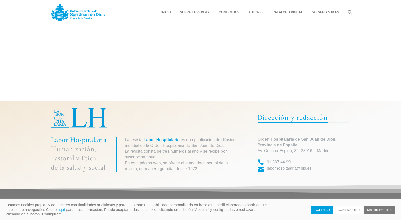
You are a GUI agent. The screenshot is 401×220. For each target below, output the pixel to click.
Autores (256, 12)
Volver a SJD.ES (325, 12)
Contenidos (229, 12)
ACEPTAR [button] (322, 210)
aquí (61, 209)
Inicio (166, 12)
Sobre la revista (195, 12)
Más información (379, 210)
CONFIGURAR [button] (348, 210)
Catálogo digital (288, 12)
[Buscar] (349, 12)
